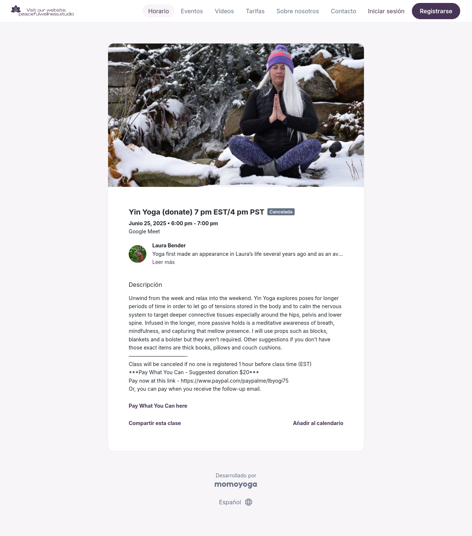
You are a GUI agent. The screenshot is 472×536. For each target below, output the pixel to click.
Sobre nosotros (298, 11)
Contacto (343, 11)
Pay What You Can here (158, 406)
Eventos (192, 11)
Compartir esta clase (155, 423)
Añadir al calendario (318, 423)
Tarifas (255, 11)
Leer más (163, 262)
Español (236, 502)
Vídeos (224, 11)
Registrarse (436, 11)
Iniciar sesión (386, 11)
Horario (158, 11)
